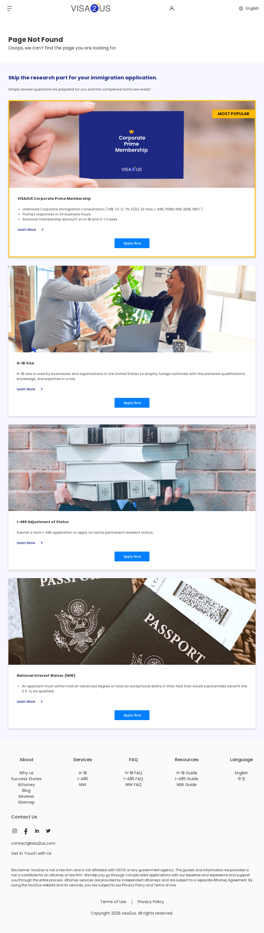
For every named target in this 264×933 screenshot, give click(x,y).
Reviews (26, 796)
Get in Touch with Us (31, 853)
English (241, 773)
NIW (82, 784)
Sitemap (26, 802)
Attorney (26, 784)
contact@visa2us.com (33, 843)
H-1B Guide (187, 773)
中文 (242, 779)
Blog (26, 790)
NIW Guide (187, 784)
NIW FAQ (133, 784)
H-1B (83, 773)
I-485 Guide (186, 779)
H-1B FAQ (133, 773)
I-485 (82, 779)
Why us (26, 773)
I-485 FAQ (133, 779)
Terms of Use (113, 901)
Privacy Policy (151, 901)
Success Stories (26, 779)
